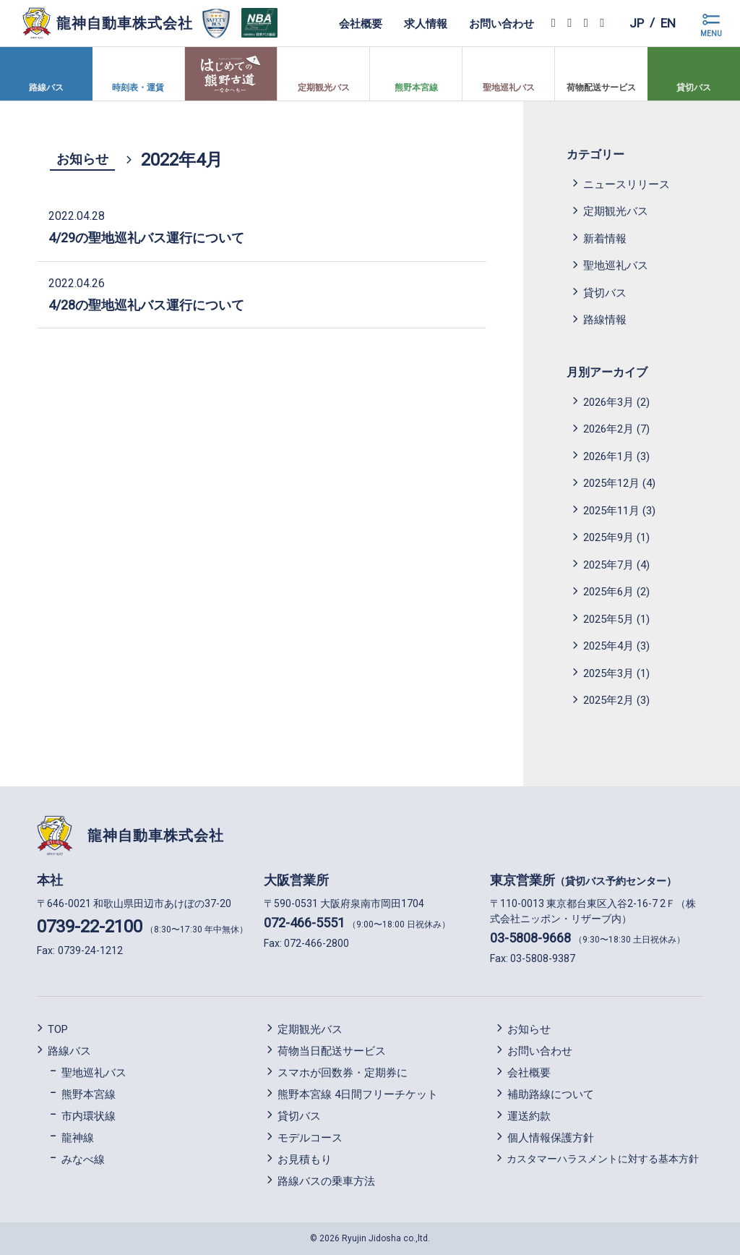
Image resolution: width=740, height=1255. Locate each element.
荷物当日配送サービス (332, 1051)
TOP (58, 1029)
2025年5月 (608, 619)
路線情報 (605, 319)
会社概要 (357, 23)
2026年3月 (608, 402)
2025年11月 (611, 510)
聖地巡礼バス (615, 265)
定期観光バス (615, 211)
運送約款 (529, 1116)
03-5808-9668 (530, 937)
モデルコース (310, 1137)
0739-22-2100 (89, 926)
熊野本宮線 (88, 1094)
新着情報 (605, 238)
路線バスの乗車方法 (326, 1181)
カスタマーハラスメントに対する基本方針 (603, 1159)
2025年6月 (608, 591)
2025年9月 (608, 537)
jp (634, 22)
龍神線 (77, 1137)
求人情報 (422, 23)
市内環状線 (88, 1116)
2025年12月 (611, 483)
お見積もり (305, 1159)
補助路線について (550, 1094)
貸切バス (605, 292)
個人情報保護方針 (550, 1137)
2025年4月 (608, 645)
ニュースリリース (626, 184)
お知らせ (82, 158)
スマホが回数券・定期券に (343, 1072)
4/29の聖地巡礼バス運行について (146, 237)
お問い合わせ (498, 23)
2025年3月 (608, 673)
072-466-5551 (304, 922)
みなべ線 (83, 1159)
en (667, 22)
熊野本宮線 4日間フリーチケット (358, 1094)
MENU (711, 34)
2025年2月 (608, 700)
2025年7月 (608, 564)
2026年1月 (608, 456)
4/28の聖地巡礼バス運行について (146, 304)
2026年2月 (608, 428)
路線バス (69, 1051)
